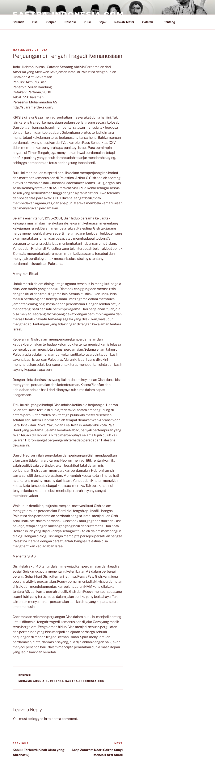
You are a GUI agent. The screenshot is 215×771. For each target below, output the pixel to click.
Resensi (70, 22)
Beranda (18, 22)
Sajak (102, 22)
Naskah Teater (124, 22)
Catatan (149, 22)
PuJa (44, 49)
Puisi (87, 22)
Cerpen (51, 22)
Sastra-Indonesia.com (85, 681)
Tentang (171, 22)
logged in (39, 719)
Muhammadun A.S (33, 681)
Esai (35, 22)
